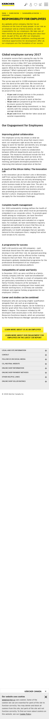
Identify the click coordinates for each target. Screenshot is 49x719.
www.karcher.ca (8, 700)
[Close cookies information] (46, 697)
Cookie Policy (25, 714)
